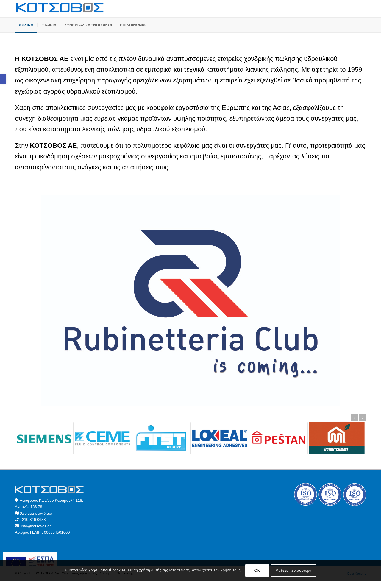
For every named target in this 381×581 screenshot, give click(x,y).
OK (257, 570)
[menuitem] (26, 25)
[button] (3, 79)
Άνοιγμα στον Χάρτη (37, 513)
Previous (354, 417)
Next (362, 417)
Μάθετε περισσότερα (293, 570)
